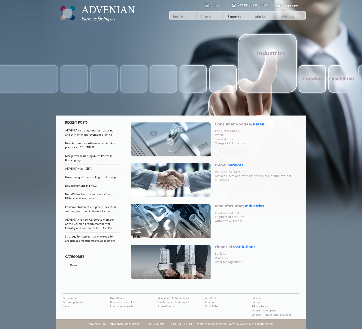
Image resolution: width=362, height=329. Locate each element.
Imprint (256, 302)
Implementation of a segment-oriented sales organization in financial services (90, 209)
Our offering (117, 298)
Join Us (260, 16)
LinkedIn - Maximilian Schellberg (271, 315)
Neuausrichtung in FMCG (81, 186)
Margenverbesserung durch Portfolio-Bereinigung (89, 158)
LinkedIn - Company (264, 310)
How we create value (122, 302)
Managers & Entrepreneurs (173, 298)
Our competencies (73, 302)
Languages (287, 5)
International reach (121, 306)
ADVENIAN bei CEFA (78, 169)
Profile (178, 16)
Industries (210, 298)
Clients (205, 16)
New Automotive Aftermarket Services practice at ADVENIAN (90, 145)
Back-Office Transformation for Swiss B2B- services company (89, 196)
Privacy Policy (260, 306)
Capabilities (211, 306)
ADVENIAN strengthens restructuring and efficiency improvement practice (89, 132)
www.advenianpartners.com (257, 324)
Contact (216, 5)
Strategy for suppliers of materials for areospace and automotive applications (90, 238)
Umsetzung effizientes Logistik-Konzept (91, 177)
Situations (210, 302)
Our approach (71, 298)
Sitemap (257, 298)
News (73, 265)
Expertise (234, 16)
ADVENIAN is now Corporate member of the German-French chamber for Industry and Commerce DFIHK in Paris (89, 224)
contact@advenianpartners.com (215, 324)
